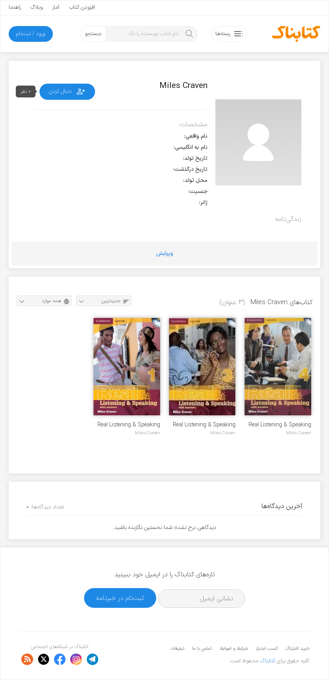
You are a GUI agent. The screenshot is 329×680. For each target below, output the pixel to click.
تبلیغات (177, 648)
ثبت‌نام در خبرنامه (120, 598)
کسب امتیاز (267, 648)
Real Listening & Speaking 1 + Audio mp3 (128, 425)
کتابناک (267, 661)
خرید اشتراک (297, 648)
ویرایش (164, 253)
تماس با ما (202, 648)
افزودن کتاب (82, 7)
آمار (56, 7)
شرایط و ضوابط (234, 648)
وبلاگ (36, 7)
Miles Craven (298, 433)
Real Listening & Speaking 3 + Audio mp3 (204, 425)
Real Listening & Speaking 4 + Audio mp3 (280, 425)
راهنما (15, 7)
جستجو (93, 34)
